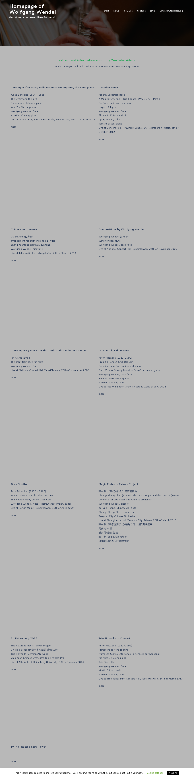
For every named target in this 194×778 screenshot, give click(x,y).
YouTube (141, 10)
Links (152, 10)
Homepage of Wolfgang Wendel (32, 8)
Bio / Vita (128, 10)
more (14, 126)
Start (106, 10)
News (116, 10)
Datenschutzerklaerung (171, 10)
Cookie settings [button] (155, 772)
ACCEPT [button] (173, 773)
